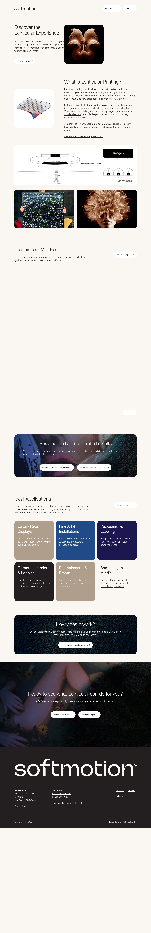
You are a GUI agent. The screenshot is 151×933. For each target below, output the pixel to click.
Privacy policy (18, 822)
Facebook (120, 790)
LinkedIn (131, 790)
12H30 (124, 822)
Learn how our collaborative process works (83, 136)
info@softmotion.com (61, 793)
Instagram (120, 796)
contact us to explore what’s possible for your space (114, 585)
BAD (135, 822)
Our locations (20, 806)
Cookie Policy (29, 822)
